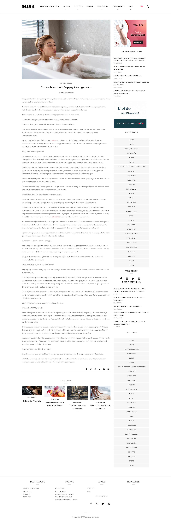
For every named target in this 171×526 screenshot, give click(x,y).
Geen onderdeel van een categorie (131, 166)
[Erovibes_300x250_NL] (130, 46)
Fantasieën (131, 153)
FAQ (88, 491)
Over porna (60, 491)
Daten (131, 144)
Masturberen (131, 189)
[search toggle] (147, 6)
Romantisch (131, 229)
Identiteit (131, 171)
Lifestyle (78, 6)
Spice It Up (131, 256)
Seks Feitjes (131, 238)
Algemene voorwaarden (66, 499)
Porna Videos (131, 211)
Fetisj (131, 157)
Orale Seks (131, 202)
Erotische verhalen (49, 6)
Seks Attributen (131, 234)
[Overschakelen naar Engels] (142, 6)
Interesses (131, 175)
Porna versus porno (64, 494)
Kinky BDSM (131, 180)
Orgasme (131, 207)
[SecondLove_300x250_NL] (130, 127)
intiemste (55, 217)
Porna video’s (118, 6)
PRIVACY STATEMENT (63, 497)
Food (131, 162)
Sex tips (66, 6)
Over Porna (102, 6)
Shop (131, 6)
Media (131, 193)
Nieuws (90, 6)
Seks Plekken (131, 242)
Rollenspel (131, 225)
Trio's (131, 265)
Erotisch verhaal (132, 149)
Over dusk (59, 488)
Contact (91, 488)
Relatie (131, 220)
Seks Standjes (131, 247)
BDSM (132, 140)
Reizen (131, 216)
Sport (131, 260)
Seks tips (131, 251)
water (53, 140)
